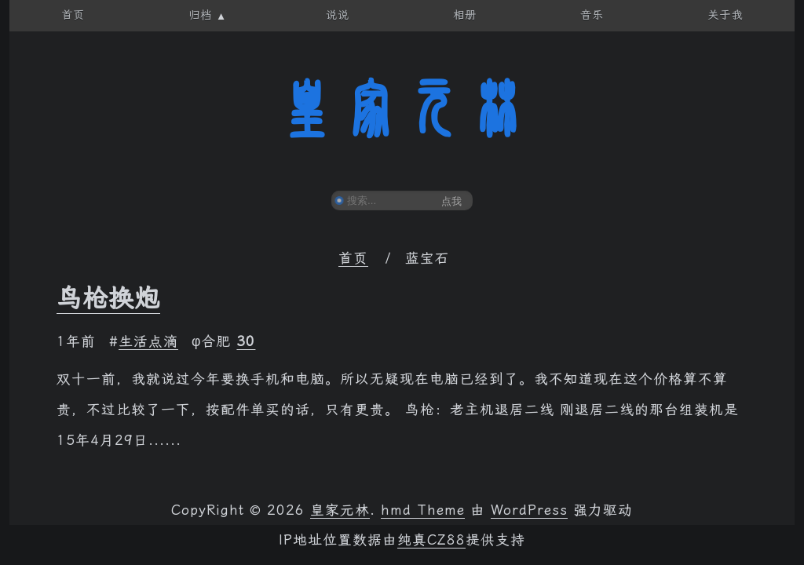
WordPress (529, 510)
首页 (353, 258)
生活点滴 (148, 341)
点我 (451, 201)
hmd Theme (423, 510)
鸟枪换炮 (108, 298)
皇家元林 (402, 109)
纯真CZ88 (431, 540)
